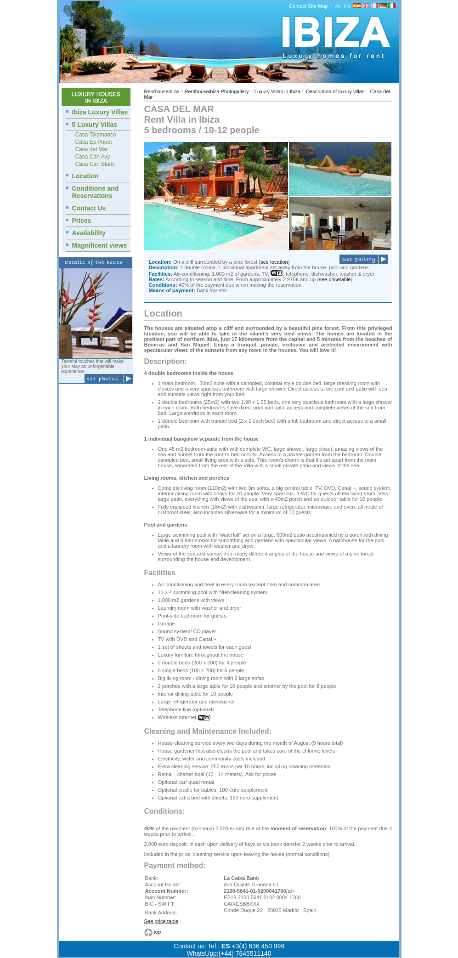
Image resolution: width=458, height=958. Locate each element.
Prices (81, 220)
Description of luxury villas (335, 91)
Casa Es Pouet (93, 142)
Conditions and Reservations (95, 192)
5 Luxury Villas (95, 124)
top (157, 932)
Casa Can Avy (92, 156)
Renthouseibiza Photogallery (217, 91)
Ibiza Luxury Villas (100, 112)
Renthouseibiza (161, 91)
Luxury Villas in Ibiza (277, 91)
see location (274, 262)
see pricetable (335, 279)
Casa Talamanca (95, 134)
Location (85, 176)
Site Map (318, 6)
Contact (297, 6)
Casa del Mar (91, 149)
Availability (89, 233)
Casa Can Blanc (95, 164)
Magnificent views (99, 245)
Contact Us (89, 208)
